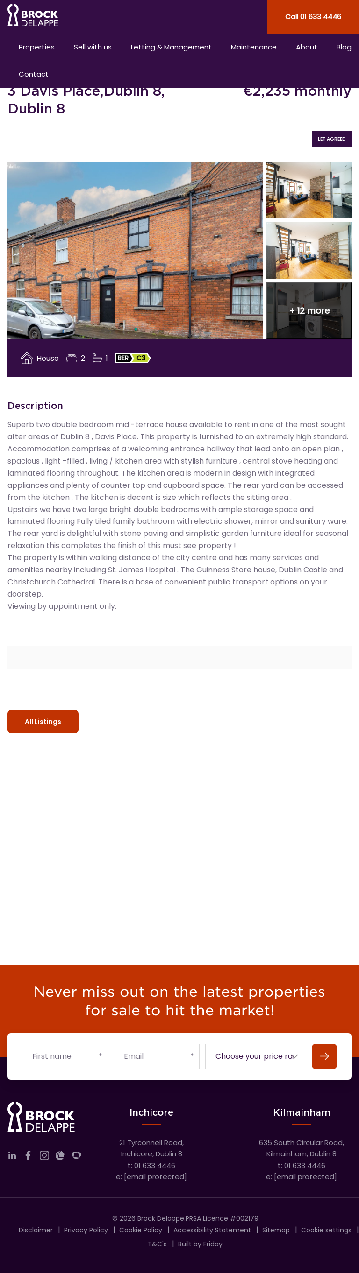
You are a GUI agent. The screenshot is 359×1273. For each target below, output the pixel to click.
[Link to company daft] (60, 1157)
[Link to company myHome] (76, 1157)
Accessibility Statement (212, 1230)
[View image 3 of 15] (309, 250)
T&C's (157, 1244)
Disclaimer (36, 1230)
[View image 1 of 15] (135, 250)
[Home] (90, 17)
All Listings (43, 721)
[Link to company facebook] (28, 1157)
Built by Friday (200, 1244)
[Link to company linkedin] (12, 1157)
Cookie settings (326, 1230)
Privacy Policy (86, 1230)
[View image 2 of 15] (309, 190)
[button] (309, 310)
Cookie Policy (140, 1230)
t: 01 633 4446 (151, 1165)
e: (151, 1177)
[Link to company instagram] (44, 1157)
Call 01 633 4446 (313, 16)
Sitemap (276, 1230)
